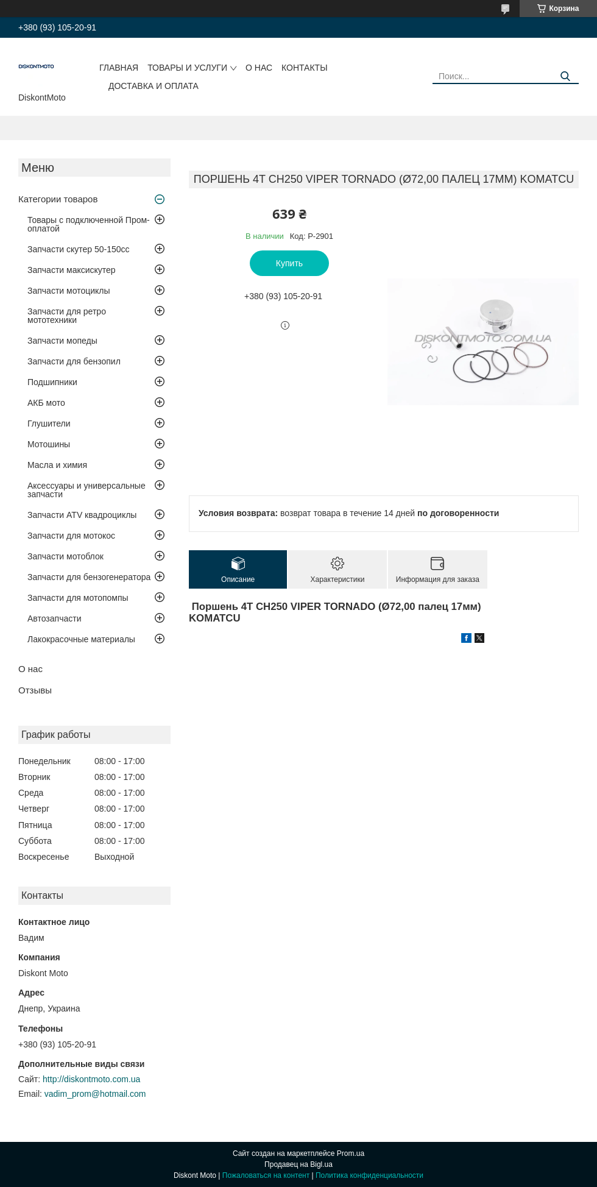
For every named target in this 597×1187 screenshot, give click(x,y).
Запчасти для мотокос (71, 535)
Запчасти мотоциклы (68, 291)
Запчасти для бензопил (74, 361)
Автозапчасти (54, 618)
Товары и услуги (187, 68)
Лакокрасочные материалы (81, 639)
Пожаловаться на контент (265, 1175)
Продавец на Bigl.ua (298, 1164)
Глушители (49, 423)
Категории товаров (57, 199)
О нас (259, 68)
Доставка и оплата (153, 86)
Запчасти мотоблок (65, 556)
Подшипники (52, 382)
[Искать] (565, 76)
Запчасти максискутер (71, 270)
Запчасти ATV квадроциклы (81, 515)
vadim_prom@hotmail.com (95, 1094)
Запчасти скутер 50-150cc (78, 249)
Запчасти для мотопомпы (78, 598)
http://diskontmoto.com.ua (91, 1079)
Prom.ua (350, 1153)
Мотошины (48, 444)
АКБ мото (46, 403)
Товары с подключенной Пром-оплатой (88, 224)
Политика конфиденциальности (369, 1175)
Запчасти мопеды (62, 340)
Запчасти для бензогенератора (88, 577)
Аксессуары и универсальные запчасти (86, 490)
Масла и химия (57, 465)
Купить (289, 263)
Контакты (304, 68)
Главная (118, 68)
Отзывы (35, 690)
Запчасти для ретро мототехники (66, 315)
